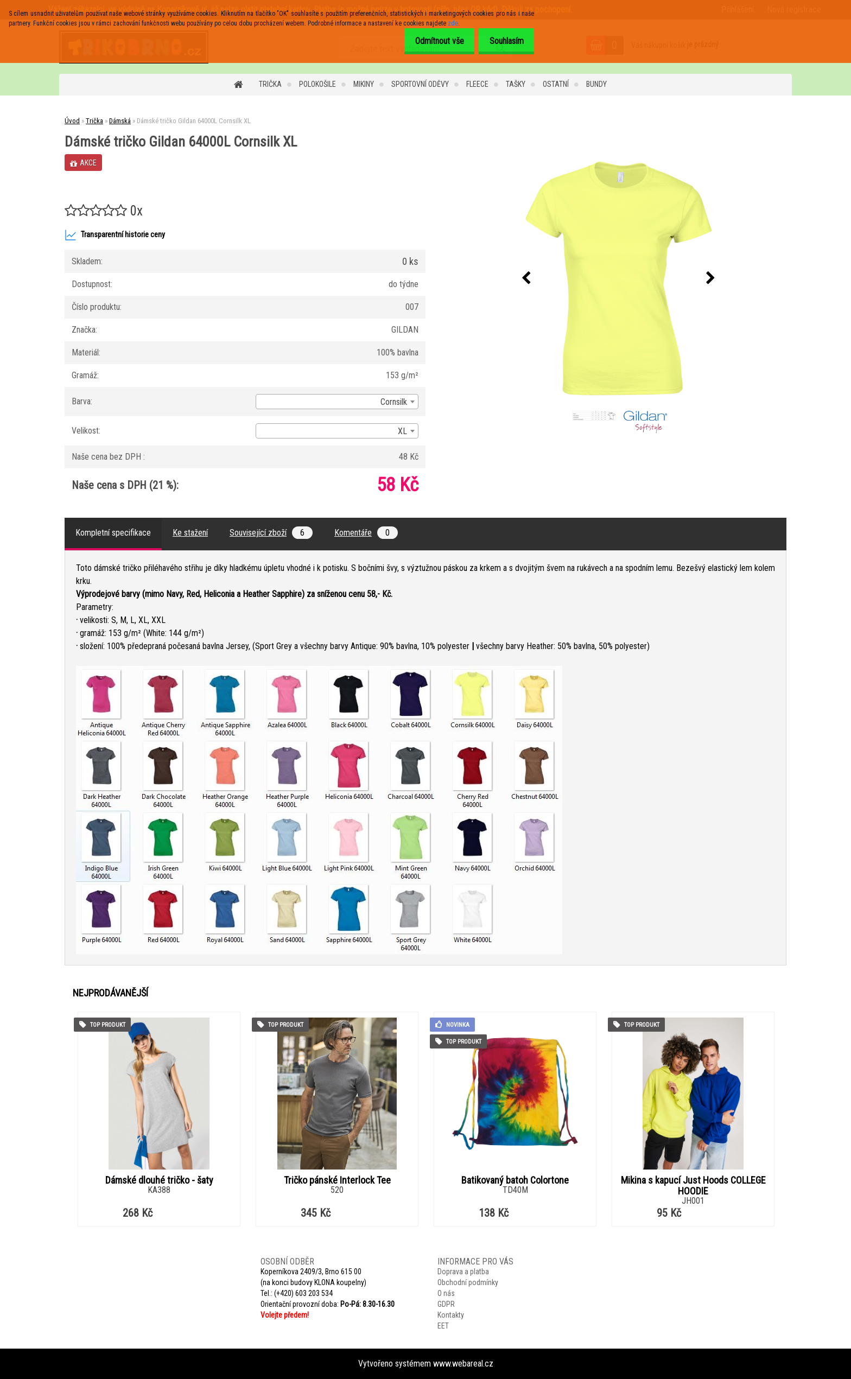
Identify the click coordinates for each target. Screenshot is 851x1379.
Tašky (515, 84)
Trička (270, 84)
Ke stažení (190, 533)
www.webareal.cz (463, 1363)
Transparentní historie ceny (115, 235)
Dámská (120, 121)
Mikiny (363, 84)
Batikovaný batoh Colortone (515, 1180)
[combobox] (337, 401)
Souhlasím (503, 41)
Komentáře (366, 533)
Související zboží (271, 533)
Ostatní (556, 84)
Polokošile (317, 84)
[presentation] (526, 278)
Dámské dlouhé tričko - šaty (159, 1180)
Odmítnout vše (430, 41)
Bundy (596, 84)
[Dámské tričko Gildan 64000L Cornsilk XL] (618, 278)
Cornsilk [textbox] (393, 402)
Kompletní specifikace (113, 533)
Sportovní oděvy (420, 84)
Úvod (72, 121)
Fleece (477, 84)
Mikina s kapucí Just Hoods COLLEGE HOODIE (693, 1186)
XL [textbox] (402, 431)
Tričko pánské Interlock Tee (337, 1180)
